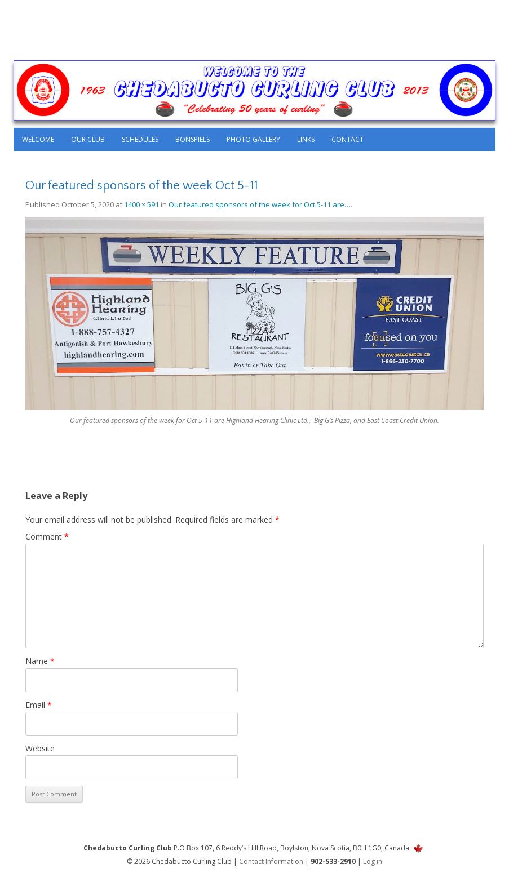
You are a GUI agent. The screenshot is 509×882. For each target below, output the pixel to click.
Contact (347, 139)
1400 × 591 (141, 204)
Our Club (88, 139)
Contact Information (271, 861)
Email (38, 705)
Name (40, 661)
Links (306, 139)
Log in (372, 861)
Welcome (38, 139)
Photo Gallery (253, 139)
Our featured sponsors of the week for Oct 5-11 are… (260, 204)
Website (40, 748)
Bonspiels (192, 139)
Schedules (140, 139)
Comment (47, 536)
